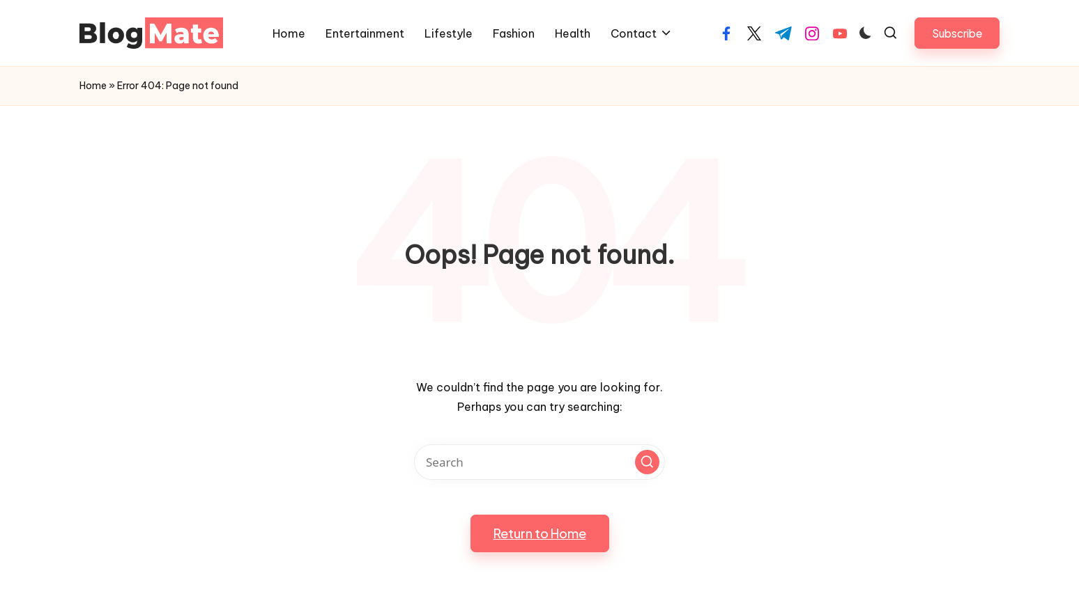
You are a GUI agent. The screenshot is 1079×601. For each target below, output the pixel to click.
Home (93, 85)
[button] (957, 33)
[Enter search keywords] (539, 462)
